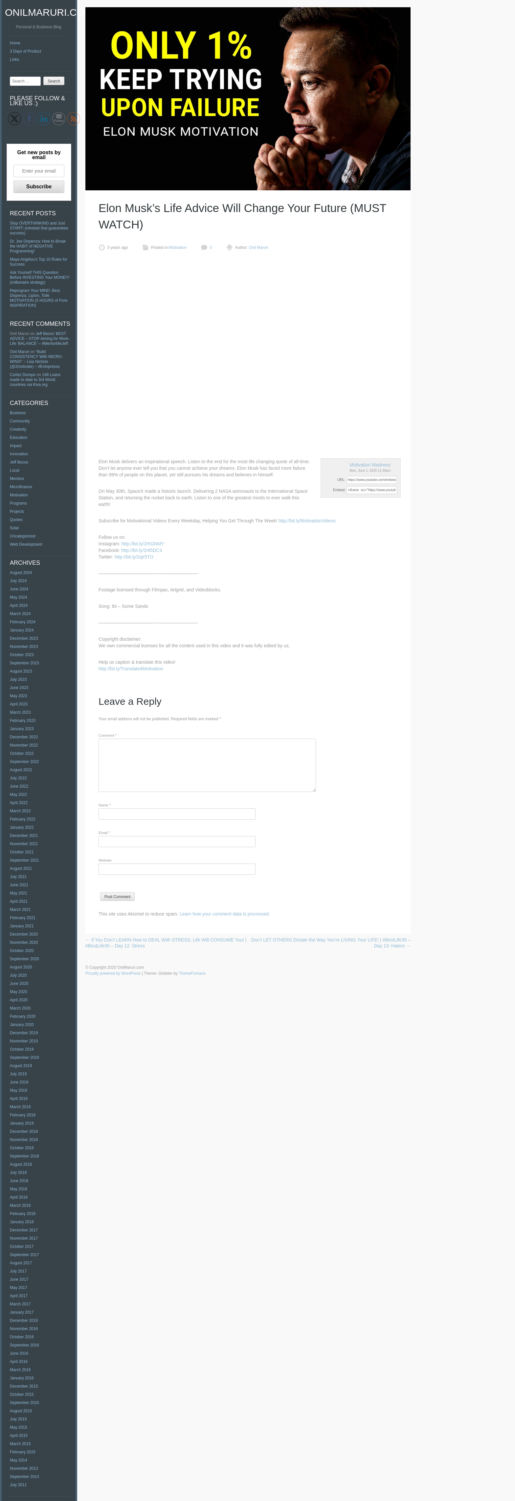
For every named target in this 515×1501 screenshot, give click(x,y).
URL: (341, 480)
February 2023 (22, 720)
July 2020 (18, 975)
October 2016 (22, 1337)
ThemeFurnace (192, 973)
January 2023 (22, 729)
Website (105, 860)
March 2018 (20, 1205)
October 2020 (22, 950)
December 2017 (24, 1230)
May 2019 (18, 1090)
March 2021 (20, 909)
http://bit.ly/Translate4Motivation (131, 668)
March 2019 (20, 1107)
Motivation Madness (370, 464)
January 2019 (22, 1123)
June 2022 (19, 786)
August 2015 (21, 1411)
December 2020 (24, 934)
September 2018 (24, 1156)
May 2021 (18, 893)
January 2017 (22, 1312)
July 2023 (18, 679)
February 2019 (22, 1115)
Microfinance (21, 487)
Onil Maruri (19, 351)
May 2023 (18, 696)
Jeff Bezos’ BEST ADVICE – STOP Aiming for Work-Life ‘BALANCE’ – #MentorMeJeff (40, 338)
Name (105, 805)
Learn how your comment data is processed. (225, 914)
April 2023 (19, 704)
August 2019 (21, 1065)
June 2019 (19, 1082)
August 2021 (21, 868)
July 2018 (18, 1172)
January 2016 (22, 1378)
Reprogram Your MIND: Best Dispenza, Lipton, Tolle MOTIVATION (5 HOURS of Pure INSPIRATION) (39, 298)
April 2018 (19, 1197)
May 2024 (18, 597)
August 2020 (21, 967)
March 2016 (20, 1370)
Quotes (16, 519)
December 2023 (24, 638)
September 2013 (24, 1476)
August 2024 (21, 572)
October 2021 (22, 852)
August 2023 (21, 671)
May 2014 (18, 1460)
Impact (16, 445)
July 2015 (18, 1419)
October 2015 (22, 1394)
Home (15, 43)
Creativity (18, 429)
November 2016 (24, 1328)
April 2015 (19, 1435)
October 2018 (22, 1148)
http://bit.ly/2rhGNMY (143, 543)
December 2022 (24, 737)
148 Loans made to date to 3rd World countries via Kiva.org (35, 379)
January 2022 (22, 827)
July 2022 (18, 778)
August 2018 (21, 1164)
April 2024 (19, 605)
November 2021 (24, 844)
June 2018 (19, 1181)
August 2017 (21, 1263)
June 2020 (19, 983)
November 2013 (24, 1468)
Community (20, 421)
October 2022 (22, 753)
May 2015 (18, 1427)
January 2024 (22, 630)
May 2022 (18, 794)
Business (18, 413)
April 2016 (19, 1361)
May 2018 (18, 1189)
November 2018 (24, 1139)
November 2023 (24, 646)
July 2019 (18, 1074)
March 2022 (20, 811)
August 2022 (21, 770)
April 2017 (19, 1296)
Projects (17, 511)
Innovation (19, 454)
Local (14, 470)
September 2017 (24, 1254)
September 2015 (24, 1402)
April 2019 (19, 1098)
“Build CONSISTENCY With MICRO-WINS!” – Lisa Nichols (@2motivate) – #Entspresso (36, 359)
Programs (18, 503)
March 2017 (20, 1304)
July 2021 (18, 876)
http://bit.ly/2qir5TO (134, 557)
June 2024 (19, 589)
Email (104, 833)
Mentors (17, 478)
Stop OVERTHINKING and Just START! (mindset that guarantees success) (39, 228)
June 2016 (19, 1353)
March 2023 (20, 712)
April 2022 (19, 802)
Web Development (26, 544)
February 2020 (22, 1016)
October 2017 (22, 1246)
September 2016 (24, 1345)
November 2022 (24, 745)
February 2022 (22, 819)
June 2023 (19, 687)
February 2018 (22, 1213)
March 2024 (20, 613)
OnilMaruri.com (49, 12)
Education (18, 437)
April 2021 (19, 901)
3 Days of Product (25, 51)
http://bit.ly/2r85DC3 (141, 550)
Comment (108, 735)
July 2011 (18, 1485)
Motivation (19, 495)
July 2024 (18, 581)
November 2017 (24, 1238)
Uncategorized (22, 536)
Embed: (339, 490)
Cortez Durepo (22, 374)
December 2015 (24, 1386)
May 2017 (18, 1287)
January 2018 (22, 1222)
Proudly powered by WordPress (113, 973)
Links (14, 59)
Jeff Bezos (19, 462)
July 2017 (18, 1271)
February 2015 (22, 1452)
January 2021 (22, 926)
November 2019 (24, 1041)
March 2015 (20, 1443)
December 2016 (24, 1320)
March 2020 (20, 1008)
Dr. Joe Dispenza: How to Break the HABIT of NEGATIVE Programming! (38, 246)
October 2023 (22, 655)
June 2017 (19, 1279)
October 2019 (22, 1049)
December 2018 (24, 1131)
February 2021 (22, 918)
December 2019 (24, 1033)
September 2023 (24, 663)
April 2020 (19, 1000)
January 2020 (22, 1024)
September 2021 (24, 860)
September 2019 (24, 1057)
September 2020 (24, 959)
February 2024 (22, 622)
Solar (14, 528)
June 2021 (19, 885)
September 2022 (24, 761)
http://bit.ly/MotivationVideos (307, 520)
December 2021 (24, 835)
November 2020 (24, 942)
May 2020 (18, 991)
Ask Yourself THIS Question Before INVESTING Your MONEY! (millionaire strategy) (39, 277)
